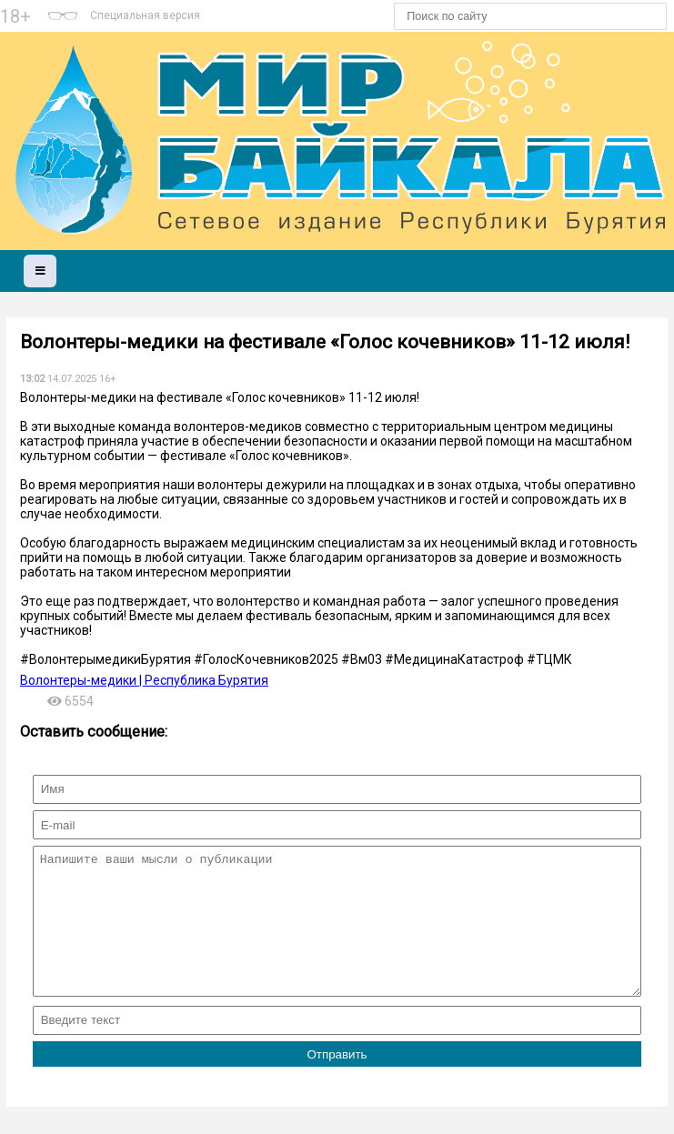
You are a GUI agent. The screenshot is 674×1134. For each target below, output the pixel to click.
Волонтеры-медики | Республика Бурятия (144, 680)
